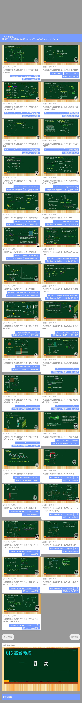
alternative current (57, 477)
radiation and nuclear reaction (67, 258)
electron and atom (23, 332)
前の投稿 (75, 637)
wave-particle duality (30, 187)
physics (28, 76)
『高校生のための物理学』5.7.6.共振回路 (59, 545)
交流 (76, 477)
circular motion (16, 76)
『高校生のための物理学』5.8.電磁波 (18, 474)
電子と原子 (34, 335)
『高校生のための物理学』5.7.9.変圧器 (58, 474)
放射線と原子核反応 (71, 261)
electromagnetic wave (22, 477)
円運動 (36, 76)
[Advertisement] (41, 15)
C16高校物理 (8, 37)
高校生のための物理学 (30, 79)
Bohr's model (10, 113)
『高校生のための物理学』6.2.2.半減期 (19, 289)
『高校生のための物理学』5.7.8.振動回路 (19, 508)
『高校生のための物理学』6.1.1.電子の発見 (60, 437)
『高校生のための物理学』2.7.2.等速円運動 (60, 70)
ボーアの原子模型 (32, 113)
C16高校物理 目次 (9, 645)
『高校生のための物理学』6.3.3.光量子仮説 (20, 218)
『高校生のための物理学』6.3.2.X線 (57, 218)
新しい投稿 (8, 637)
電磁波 (36, 480)
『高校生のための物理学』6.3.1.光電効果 (19, 252)
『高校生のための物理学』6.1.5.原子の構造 (20, 363)
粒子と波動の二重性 (31, 190)
